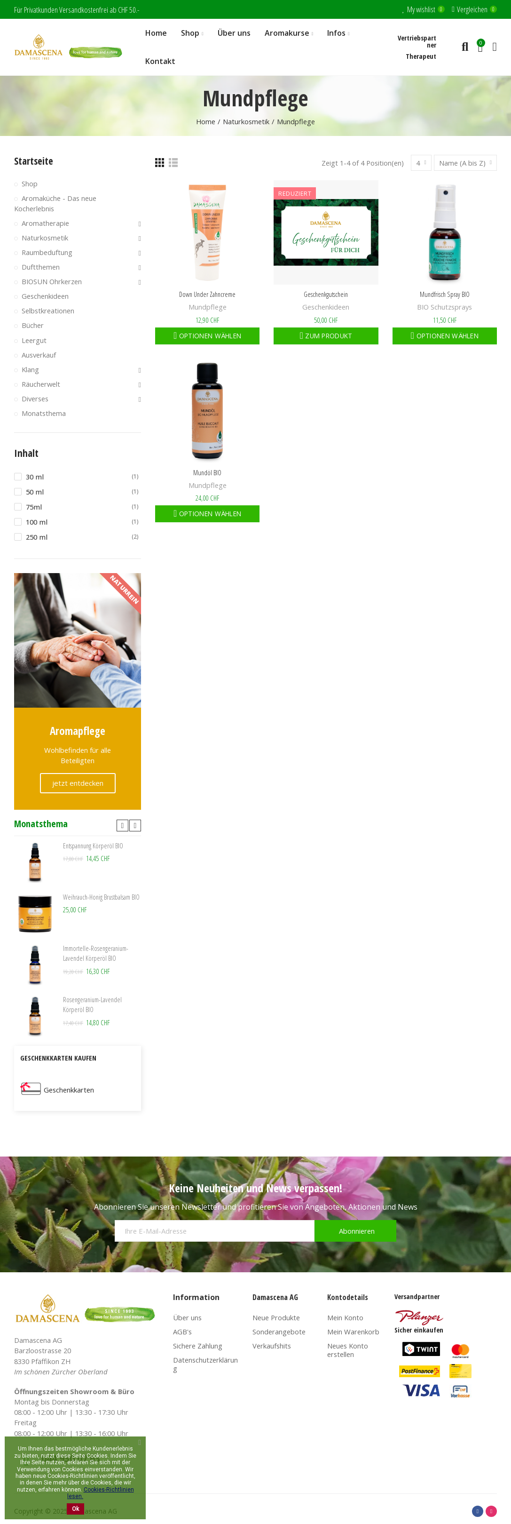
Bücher (33, 325)
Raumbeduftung (47, 252)
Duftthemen (41, 266)
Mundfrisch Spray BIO (445, 294)
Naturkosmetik (45, 237)
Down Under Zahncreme (207, 294)
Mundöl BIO (207, 472)
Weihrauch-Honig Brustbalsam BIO (102, 897)
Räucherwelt (41, 384)
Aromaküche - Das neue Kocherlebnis (55, 203)
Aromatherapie (45, 223)
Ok (75, 1509)
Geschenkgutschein (326, 294)
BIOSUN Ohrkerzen (52, 281)
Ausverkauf (39, 354)
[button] (122, 825)
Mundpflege (208, 306)
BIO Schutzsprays (444, 306)
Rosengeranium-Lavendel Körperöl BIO (92, 1005)
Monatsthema (44, 413)
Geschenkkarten (69, 1089)
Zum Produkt (328, 335)
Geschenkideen (325, 306)
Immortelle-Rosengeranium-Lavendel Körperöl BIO (96, 954)
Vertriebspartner (417, 41)
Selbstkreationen (48, 310)
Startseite (33, 161)
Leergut (34, 340)
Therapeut (421, 56)
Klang (30, 369)
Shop (30, 183)
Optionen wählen (209, 335)
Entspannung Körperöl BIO (93, 846)
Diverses (35, 398)
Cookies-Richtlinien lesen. (100, 1493)
